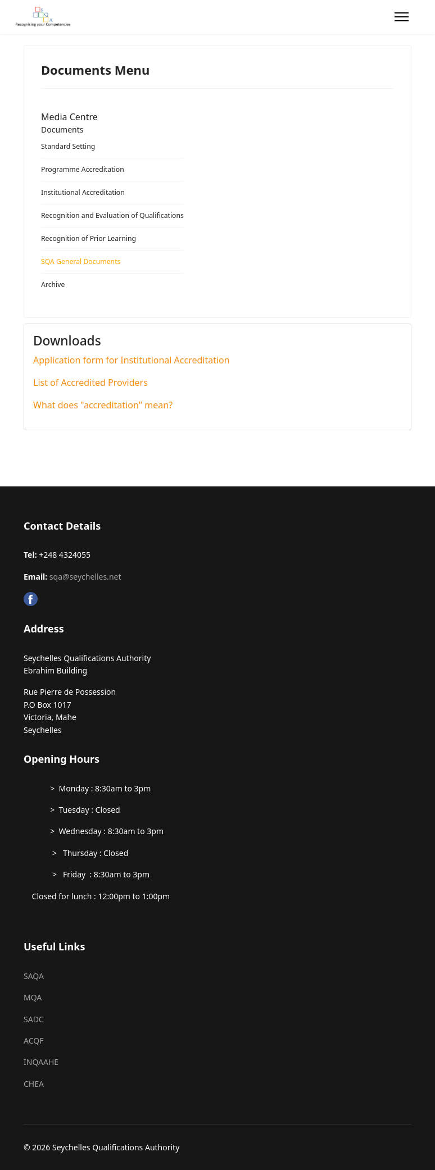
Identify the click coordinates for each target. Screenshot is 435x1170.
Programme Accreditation (82, 169)
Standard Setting (68, 146)
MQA (33, 997)
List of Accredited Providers (90, 382)
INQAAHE (41, 1062)
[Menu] (402, 17)
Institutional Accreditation (83, 192)
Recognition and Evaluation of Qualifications (112, 215)
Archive (53, 284)
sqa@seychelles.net (85, 576)
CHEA (34, 1083)
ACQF (33, 1040)
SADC (34, 1019)
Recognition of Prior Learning (88, 238)
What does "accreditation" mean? (103, 405)
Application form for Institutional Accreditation (131, 360)
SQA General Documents (80, 261)
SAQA (34, 976)
